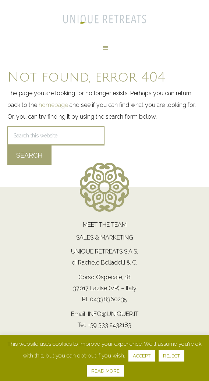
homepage (53, 104)
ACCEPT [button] (141, 356)
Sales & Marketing (104, 237)
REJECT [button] (171, 356)
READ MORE (105, 371)
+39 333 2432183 (109, 324)
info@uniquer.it (113, 313)
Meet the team (105, 224)
